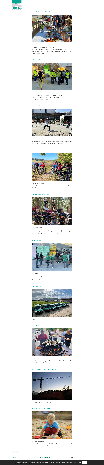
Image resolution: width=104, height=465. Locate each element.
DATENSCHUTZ (15, 459)
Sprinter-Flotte (37, 286)
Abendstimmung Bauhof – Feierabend (44, 369)
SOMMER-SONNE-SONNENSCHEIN (41, 12)
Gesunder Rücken (37, 106)
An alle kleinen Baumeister (41, 408)
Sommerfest (36, 325)
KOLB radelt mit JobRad (39, 150)
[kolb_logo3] (17, 5)
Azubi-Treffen (36, 240)
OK (84, 462)
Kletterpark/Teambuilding (40, 194)
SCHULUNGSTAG (36, 60)
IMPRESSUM (14, 457)
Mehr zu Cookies (77, 462)
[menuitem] (40, 5)
